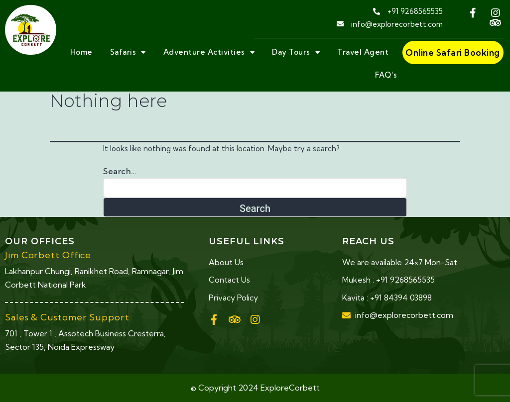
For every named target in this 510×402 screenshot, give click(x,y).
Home (81, 52)
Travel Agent (362, 52)
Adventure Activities (209, 52)
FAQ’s (386, 75)
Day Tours (296, 52)
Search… (119, 171)
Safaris (128, 52)
